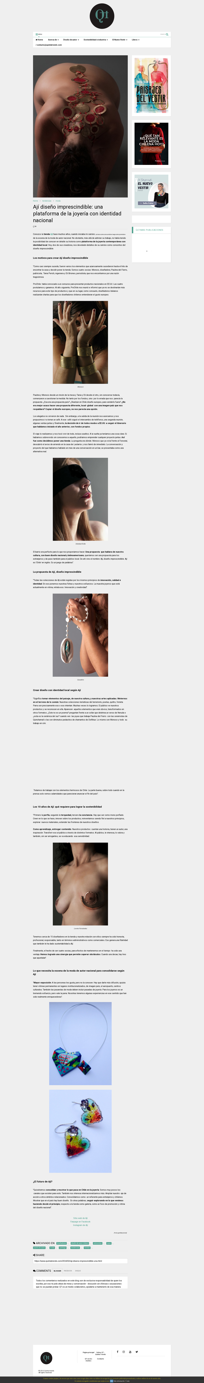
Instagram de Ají (80, 1225)
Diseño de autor (71, 40)
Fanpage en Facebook (80, 1221)
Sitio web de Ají (80, 1218)
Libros (135, 40)
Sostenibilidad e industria (96, 40)
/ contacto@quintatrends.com (49, 45)
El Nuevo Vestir (119, 40)
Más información (119, 1381)
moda (58, 201)
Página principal (88, 1352)
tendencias (46, 201)
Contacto (100, 1359)
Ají (51, 234)
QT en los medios (88, 1360)
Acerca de (53, 40)
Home (39, 40)
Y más (127, 1381)
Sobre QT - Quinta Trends (100, 1353)
